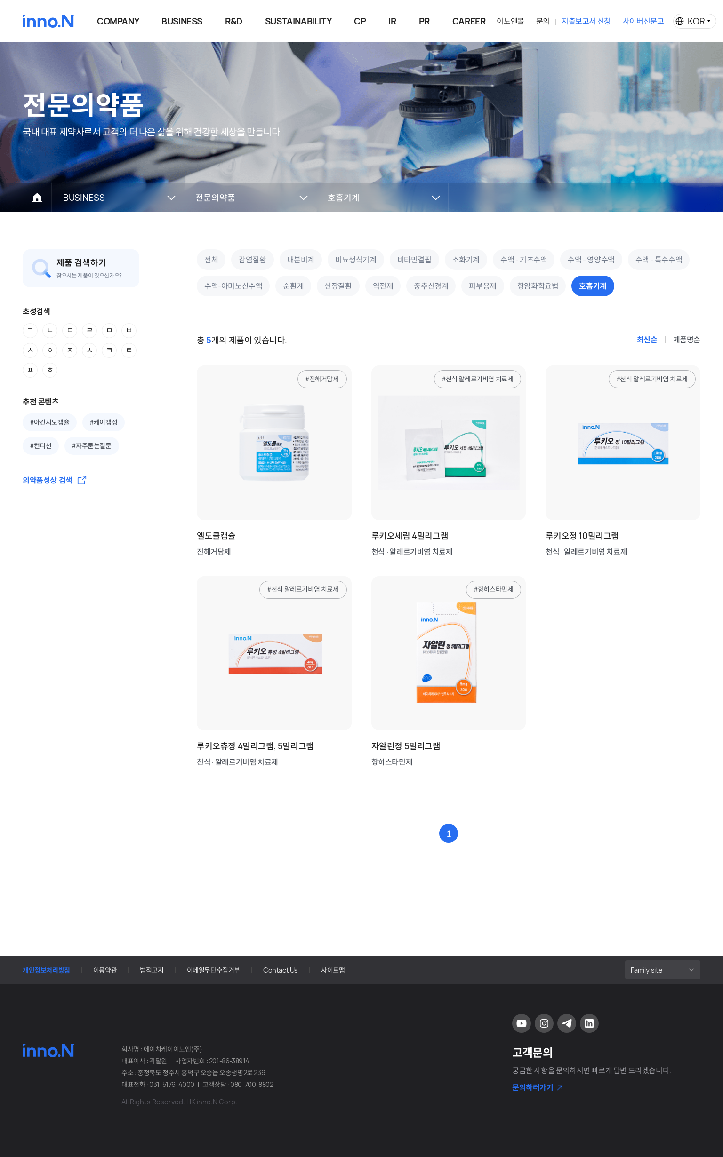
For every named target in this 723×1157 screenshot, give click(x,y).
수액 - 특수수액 (658, 259)
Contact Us (280, 970)
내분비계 (300, 259)
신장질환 (338, 286)
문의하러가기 (533, 1087)
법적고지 (151, 970)
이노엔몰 (510, 21)
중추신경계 (431, 286)
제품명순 (686, 339)
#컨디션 (40, 446)
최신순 (647, 339)
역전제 (383, 286)
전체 (211, 259)
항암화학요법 (538, 286)
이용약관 (105, 970)
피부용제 (482, 286)
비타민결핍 (414, 259)
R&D (233, 21)
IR (392, 21)
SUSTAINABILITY (298, 21)
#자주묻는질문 (91, 446)
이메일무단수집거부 (213, 970)
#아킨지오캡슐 (49, 422)
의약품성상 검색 (47, 480)
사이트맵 (333, 970)
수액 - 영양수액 (591, 259)
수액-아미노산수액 (233, 286)
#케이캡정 (103, 422)
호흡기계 (592, 286)
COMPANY (118, 21)
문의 (543, 21)
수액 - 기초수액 (523, 259)
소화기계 (466, 259)
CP (360, 21)
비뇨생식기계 (356, 259)
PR (424, 21)
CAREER (469, 21)
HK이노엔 (48, 21)
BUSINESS (181, 21)
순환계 (293, 286)
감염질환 (252, 259)
